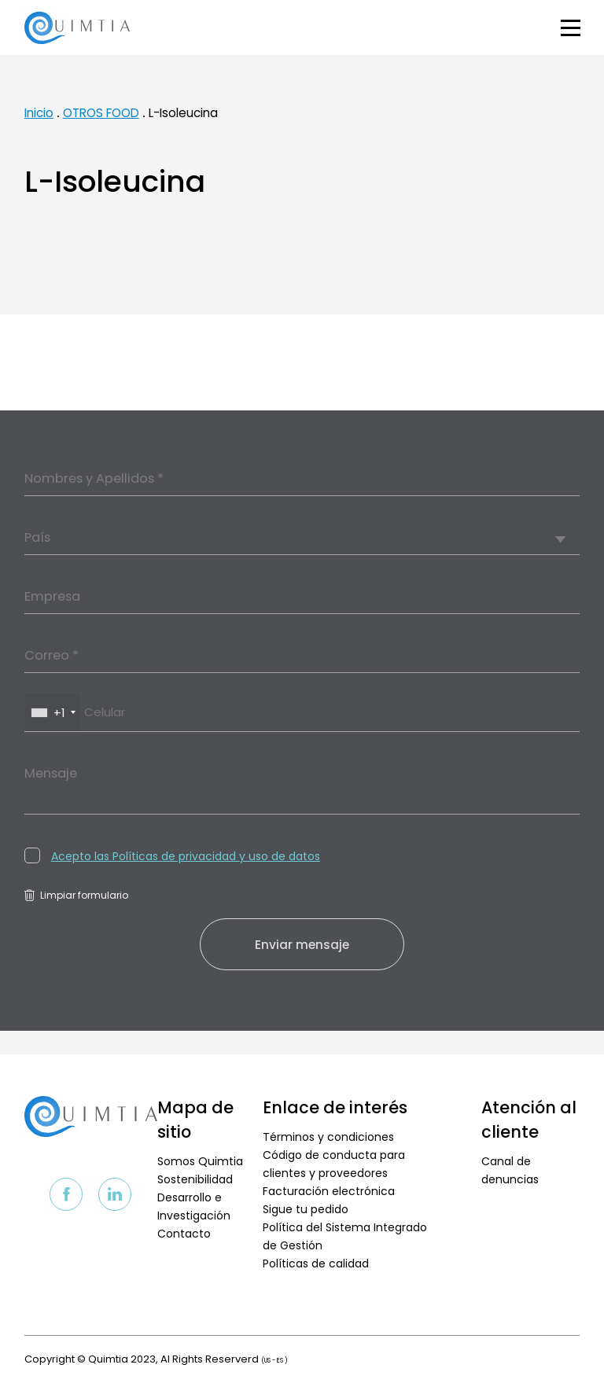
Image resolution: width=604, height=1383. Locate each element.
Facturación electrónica (329, 1191)
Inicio (38, 113)
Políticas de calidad (316, 1263)
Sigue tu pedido (305, 1209)
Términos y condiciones (328, 1137)
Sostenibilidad (195, 1179)
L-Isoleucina (183, 113)
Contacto (184, 1233)
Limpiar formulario (76, 895)
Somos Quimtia (200, 1161)
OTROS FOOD (101, 113)
